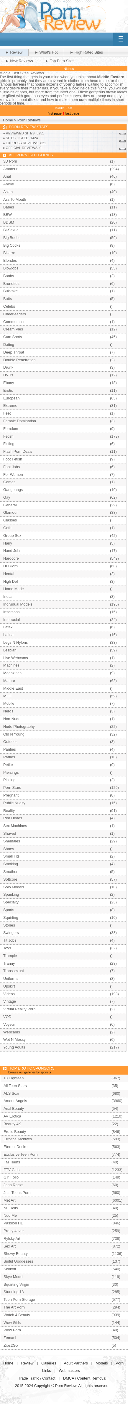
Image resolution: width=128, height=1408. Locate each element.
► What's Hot (46, 52)
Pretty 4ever (14, 1231)
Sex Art (10, 1246)
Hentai (8, 573)
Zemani (10, 1337)
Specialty (11, 902)
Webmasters (69, 1370)
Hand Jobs (12, 550)
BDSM (8, 222)
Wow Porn (12, 1330)
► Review (13, 52)
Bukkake (10, 291)
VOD (7, 1016)
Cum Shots (12, 337)
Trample (10, 955)
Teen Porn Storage (19, 1299)
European (11, 398)
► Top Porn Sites (59, 61)
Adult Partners (76, 1363)
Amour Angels (15, 1101)
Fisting (8, 443)
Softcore (10, 879)
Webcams (11, 1032)
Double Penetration (19, 360)
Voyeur (9, 1024)
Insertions (11, 612)
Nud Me (10, 1215)
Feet (7, 413)
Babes (8, 207)
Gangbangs (13, 489)
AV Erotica (12, 1116)
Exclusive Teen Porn (21, 1154)
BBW (7, 214)
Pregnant (11, 795)
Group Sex (12, 535)
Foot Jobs (11, 467)
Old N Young (13, 734)
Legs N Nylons (15, 642)
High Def (10, 581)
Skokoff (10, 1269)
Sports (8, 910)
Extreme (10, 405)
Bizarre (9, 253)
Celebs (9, 306)
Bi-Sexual (11, 230)
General (10, 505)
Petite (8, 764)
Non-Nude (11, 719)
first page (55, 113)
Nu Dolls (11, 1208)
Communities (14, 322)
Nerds (8, 711)
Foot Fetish (12, 459)
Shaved (9, 833)
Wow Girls (12, 1322)
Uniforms (10, 978)
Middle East (13, 688)
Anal (7, 176)
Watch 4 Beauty (17, 1315)
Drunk (8, 367)
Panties (9, 749)
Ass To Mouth (14, 199)
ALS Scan (12, 1093)
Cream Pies (13, 329)
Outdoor (10, 741)
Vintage (9, 1001)
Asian (8, 192)
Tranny (9, 963)
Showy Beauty (16, 1253)
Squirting (10, 917)
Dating (8, 344)
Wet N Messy (14, 1039)
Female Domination (19, 421)
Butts (7, 298)
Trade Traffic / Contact (36, 1378)
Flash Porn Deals (17, 451)
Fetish (8, 436)
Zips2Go (11, 1345)
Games (9, 482)
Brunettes (11, 283)
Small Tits (11, 856)
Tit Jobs (9, 940)
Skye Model (13, 1276)
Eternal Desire (15, 1146)
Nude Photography (19, 726)
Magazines (12, 673)
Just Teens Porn (17, 1192)
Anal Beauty (14, 1108)
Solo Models (13, 887)
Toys (7, 948)
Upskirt (9, 986)
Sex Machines (15, 825)
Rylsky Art (12, 1238)
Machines (11, 665)
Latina (8, 634)
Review (27, 1363)
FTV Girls (11, 1170)
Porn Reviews (29, 120)
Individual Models (17, 604)
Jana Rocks (13, 1185)
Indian (8, 596)
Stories (9, 925)
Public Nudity (14, 803)
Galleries (48, 1363)
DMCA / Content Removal (84, 1378)
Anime (8, 184)
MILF (7, 696)
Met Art (10, 1200)
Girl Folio (11, 1177)
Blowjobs (10, 268)
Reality (9, 810)
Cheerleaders (14, 314)
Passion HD (14, 1223)
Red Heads (12, 818)
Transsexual (13, 971)
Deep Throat (13, 352)
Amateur (10, 169)
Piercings (11, 772)
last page (72, 113)
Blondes (10, 260)
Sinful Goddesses (18, 1261)
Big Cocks (11, 245)
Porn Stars (12, 787)
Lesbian (10, 650)
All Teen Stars (15, 1085)
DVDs (8, 375)
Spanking (11, 894)
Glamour (10, 512)
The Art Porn (14, 1307)
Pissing (9, 780)
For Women (13, 474)
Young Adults (14, 1047)
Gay (6, 497)
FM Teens (12, 1162)
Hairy (7, 543)
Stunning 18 (14, 1292)
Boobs (8, 276)
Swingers (11, 932)
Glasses (10, 520)
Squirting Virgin (16, 1284)
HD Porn (10, 566)
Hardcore (11, 558)
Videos (9, 994)
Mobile (8, 703)
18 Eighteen (14, 1078)
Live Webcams (15, 658)
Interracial (11, 619)
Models (102, 1363)
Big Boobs (11, 237)
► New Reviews (19, 61)
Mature (9, 680)
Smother (10, 871)
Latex (7, 627)
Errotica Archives (18, 1139)
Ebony (8, 383)
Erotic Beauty (15, 1131)
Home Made (13, 589)
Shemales (11, 841)
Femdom (10, 428)
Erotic (8, 390)
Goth (7, 528)
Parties (9, 757)
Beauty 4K (12, 1124)
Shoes (8, 849)
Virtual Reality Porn (19, 1009)
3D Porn (10, 161)
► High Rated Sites (86, 52)
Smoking (10, 864)
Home (8, 120)
